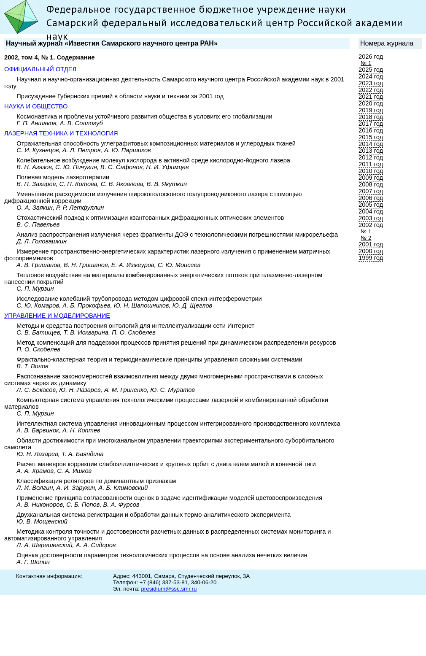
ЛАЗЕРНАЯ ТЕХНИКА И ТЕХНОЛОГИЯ (61, 133)
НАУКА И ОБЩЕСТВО (35, 106)
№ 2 (366, 238)
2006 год (371, 197)
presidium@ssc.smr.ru (169, 589)
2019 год (371, 110)
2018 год (371, 116)
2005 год (371, 204)
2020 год (371, 103)
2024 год (371, 76)
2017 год (371, 123)
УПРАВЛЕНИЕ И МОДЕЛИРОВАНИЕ (57, 315)
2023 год (371, 83)
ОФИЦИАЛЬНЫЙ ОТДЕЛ (40, 69)
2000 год (371, 251)
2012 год (371, 157)
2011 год (371, 164)
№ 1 (366, 63)
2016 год (371, 130)
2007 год (371, 191)
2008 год (371, 184)
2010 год (371, 170)
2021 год (371, 96)
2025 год (371, 69)
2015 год (371, 137)
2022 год (371, 89)
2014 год (371, 143)
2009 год (371, 177)
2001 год (371, 244)
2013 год (371, 150)
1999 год (371, 257)
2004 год (371, 211)
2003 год (371, 218)
